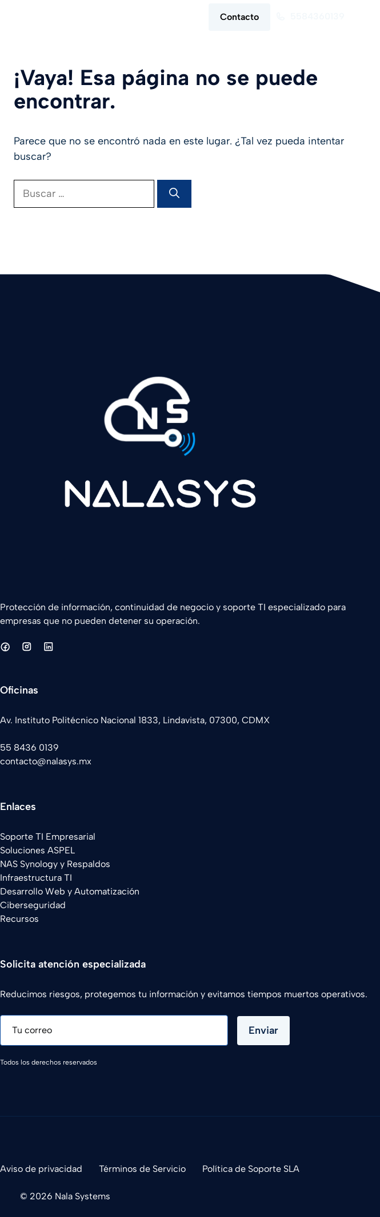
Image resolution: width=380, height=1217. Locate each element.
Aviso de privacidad (41, 1168)
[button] (155, 17)
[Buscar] (174, 194)
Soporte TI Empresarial (47, 836)
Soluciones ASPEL (37, 850)
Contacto (239, 16)
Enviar (263, 1030)
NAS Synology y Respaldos (55, 864)
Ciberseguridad (33, 905)
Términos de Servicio (142, 1168)
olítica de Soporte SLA (253, 1168)
